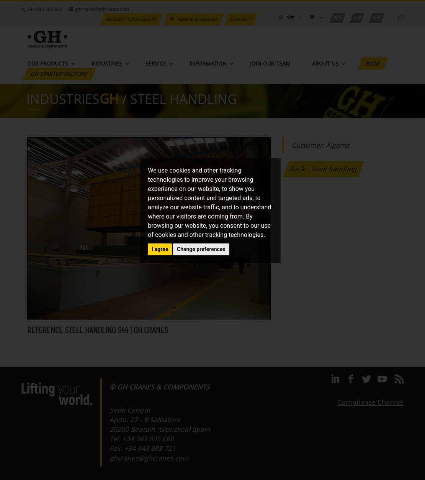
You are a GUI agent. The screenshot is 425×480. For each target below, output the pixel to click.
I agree (160, 249)
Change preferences (201, 249)
